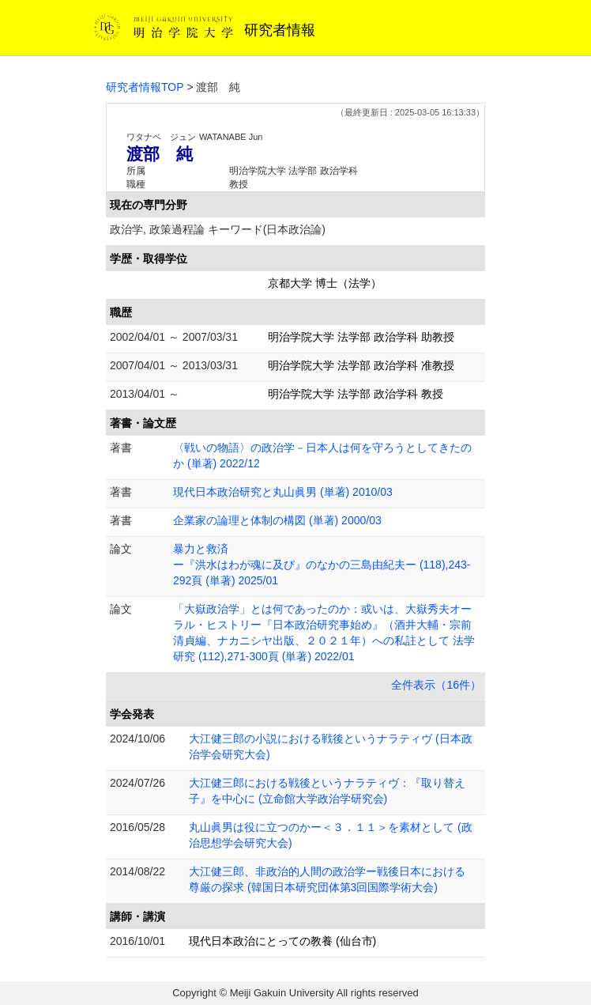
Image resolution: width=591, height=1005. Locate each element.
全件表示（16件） (436, 684)
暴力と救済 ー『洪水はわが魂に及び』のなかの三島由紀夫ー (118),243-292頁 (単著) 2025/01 (321, 564)
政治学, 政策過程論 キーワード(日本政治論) (218, 229)
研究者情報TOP (145, 87)
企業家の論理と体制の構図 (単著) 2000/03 (277, 520)
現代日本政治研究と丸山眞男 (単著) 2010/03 (283, 491)
